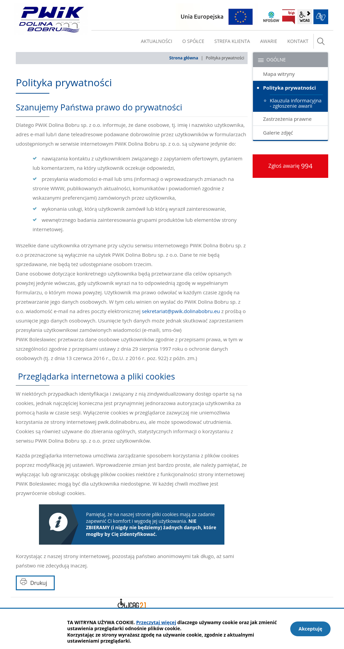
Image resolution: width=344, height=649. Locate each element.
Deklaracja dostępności (131, 604)
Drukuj (38, 583)
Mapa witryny (279, 73)
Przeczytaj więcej (156, 622)
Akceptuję (310, 629)
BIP (288, 16)
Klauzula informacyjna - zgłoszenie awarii (295, 103)
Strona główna (183, 58)
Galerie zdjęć (278, 132)
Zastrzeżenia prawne (287, 118)
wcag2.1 (304, 16)
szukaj (320, 41)
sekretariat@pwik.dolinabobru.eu (181, 311)
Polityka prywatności (289, 87)
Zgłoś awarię (290, 165)
